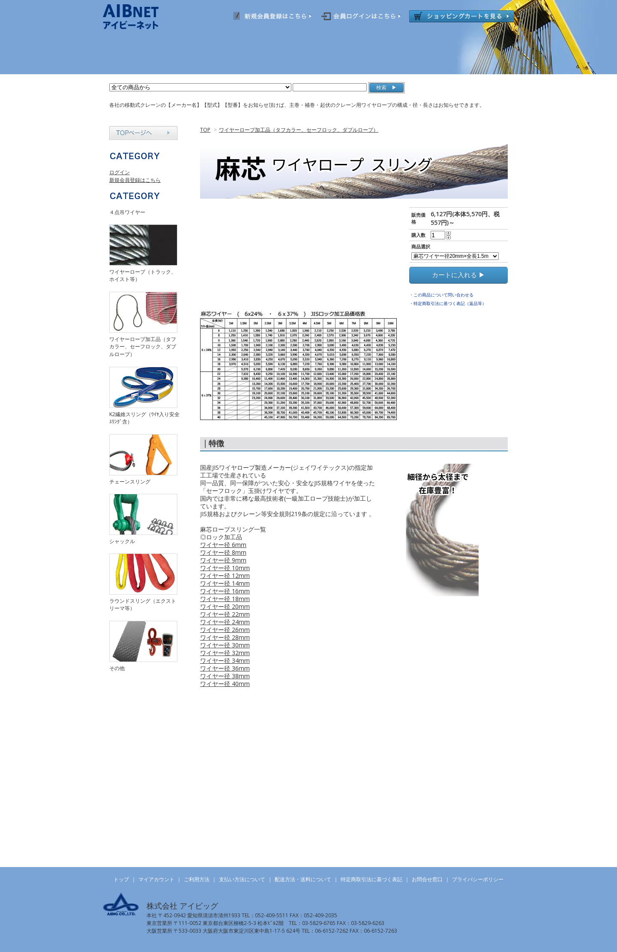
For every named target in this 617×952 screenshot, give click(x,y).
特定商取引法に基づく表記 (371, 879)
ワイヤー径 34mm (225, 660)
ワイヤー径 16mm (225, 591)
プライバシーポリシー (477, 879)
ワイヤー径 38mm (225, 676)
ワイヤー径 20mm (225, 606)
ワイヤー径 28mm (225, 637)
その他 (117, 668)
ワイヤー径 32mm (225, 653)
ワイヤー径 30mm (225, 645)
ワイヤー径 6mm (223, 545)
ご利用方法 (197, 879)
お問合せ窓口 (427, 879)
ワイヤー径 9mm (223, 560)
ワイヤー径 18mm (225, 599)
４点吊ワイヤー (127, 212)
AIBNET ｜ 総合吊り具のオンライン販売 (142, 17)
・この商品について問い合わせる (441, 295)
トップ (121, 879)
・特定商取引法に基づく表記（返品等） (447, 303)
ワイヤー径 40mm (225, 684)
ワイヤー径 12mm (225, 575)
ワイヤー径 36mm (225, 668)
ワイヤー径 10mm (225, 568)
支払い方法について (242, 879)
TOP (205, 129)
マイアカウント (156, 879)
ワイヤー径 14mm (225, 583)
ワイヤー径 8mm (223, 552)
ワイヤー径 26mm (225, 630)
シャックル (122, 541)
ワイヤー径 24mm (225, 622)
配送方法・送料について (303, 879)
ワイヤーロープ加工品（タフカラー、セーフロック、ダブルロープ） (298, 129)
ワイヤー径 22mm (225, 614)
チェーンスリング (129, 481)
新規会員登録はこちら (135, 180)
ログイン (119, 172)
